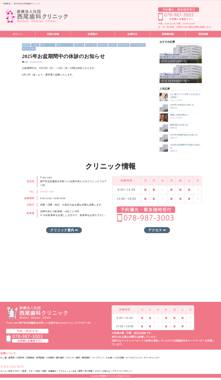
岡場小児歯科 (91, 45)
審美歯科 (86, 357)
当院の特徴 (53, 34)
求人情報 (88, 371)
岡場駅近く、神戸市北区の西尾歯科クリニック (21, 4)
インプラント (98, 357)
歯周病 (11, 357)
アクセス (62, 371)
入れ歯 (109, 357)
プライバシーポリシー (122, 371)
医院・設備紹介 (49, 371)
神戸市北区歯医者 (138, 45)
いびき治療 (119, 357)
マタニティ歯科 (73, 357)
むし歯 (3, 357)
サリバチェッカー (152, 357)
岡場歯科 (112, 45)
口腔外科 (20, 357)
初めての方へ (14, 371)
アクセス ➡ (157, 230)
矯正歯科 (60, 357)
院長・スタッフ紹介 (31, 371)
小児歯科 (35, 45)
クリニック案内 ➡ (64, 230)
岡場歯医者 (102, 45)
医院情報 (203, 34)
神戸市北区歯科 (29, 49)
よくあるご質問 (75, 371)
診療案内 (93, 34)
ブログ (97, 371)
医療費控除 (168, 34)
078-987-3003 (47, 191)
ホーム (3, 371)
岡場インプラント (48, 45)
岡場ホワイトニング (65, 45)
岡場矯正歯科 (123, 45)
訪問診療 (40, 357)
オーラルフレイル (134, 357)
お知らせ (26, 45)
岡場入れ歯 (79, 45)
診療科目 (132, 34)
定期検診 (30, 357)
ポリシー (18, 34)
